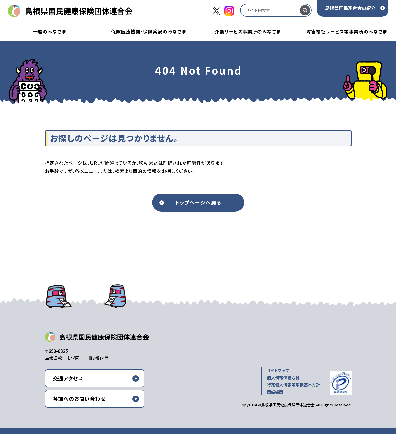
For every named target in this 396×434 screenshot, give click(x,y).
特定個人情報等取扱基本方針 (293, 385)
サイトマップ (278, 370)
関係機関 (275, 392)
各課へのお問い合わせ (79, 398)
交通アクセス (68, 378)
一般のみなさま (49, 31)
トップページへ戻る (198, 202)
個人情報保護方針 (283, 377)
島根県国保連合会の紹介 (350, 8)
